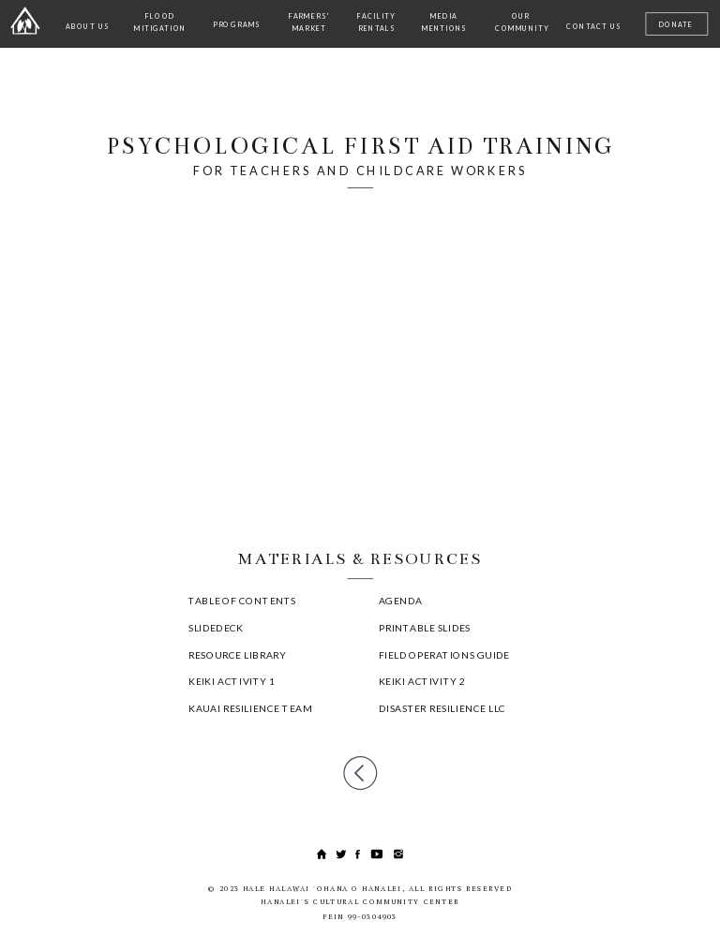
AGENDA (401, 599)
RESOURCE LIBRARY (237, 654)
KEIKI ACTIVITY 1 (231, 680)
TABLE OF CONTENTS (242, 599)
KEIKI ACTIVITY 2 (422, 680)
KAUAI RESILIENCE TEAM (250, 707)
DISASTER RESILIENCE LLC (442, 707)
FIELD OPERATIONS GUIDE (444, 654)
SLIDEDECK (216, 626)
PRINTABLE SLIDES (425, 626)
